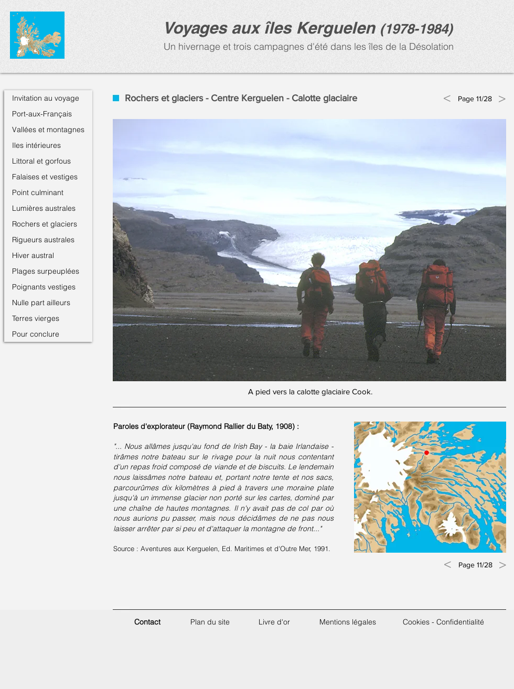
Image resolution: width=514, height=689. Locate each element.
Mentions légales (347, 622)
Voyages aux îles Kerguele (264, 27)
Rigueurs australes (43, 239)
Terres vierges (35, 318)
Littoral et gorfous (41, 161)
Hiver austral (33, 255)
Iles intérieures (36, 145)
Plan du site (210, 622)
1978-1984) (418, 28)
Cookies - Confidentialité (443, 622)
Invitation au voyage (45, 98)
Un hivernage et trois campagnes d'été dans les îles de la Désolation (307, 46)
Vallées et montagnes (48, 129)
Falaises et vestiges (45, 176)
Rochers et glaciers (44, 224)
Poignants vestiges (44, 287)
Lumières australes (44, 208)
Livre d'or (274, 622)
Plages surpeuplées (45, 271)
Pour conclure (35, 334)
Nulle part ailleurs (41, 302)
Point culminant (37, 192)
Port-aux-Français (42, 114)
